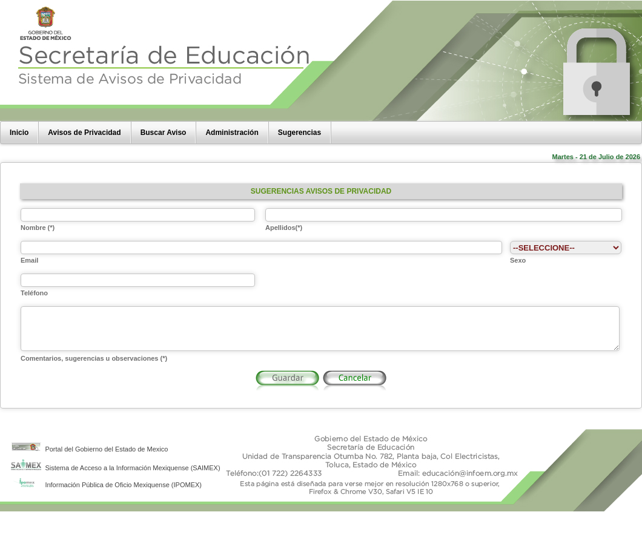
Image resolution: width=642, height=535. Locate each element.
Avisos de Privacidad (84, 132)
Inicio (19, 132)
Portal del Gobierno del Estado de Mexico (89, 458)
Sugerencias (299, 132)
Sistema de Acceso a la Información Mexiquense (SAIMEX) (115, 477)
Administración (231, 132)
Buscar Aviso (164, 132)
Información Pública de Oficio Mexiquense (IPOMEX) (106, 493)
